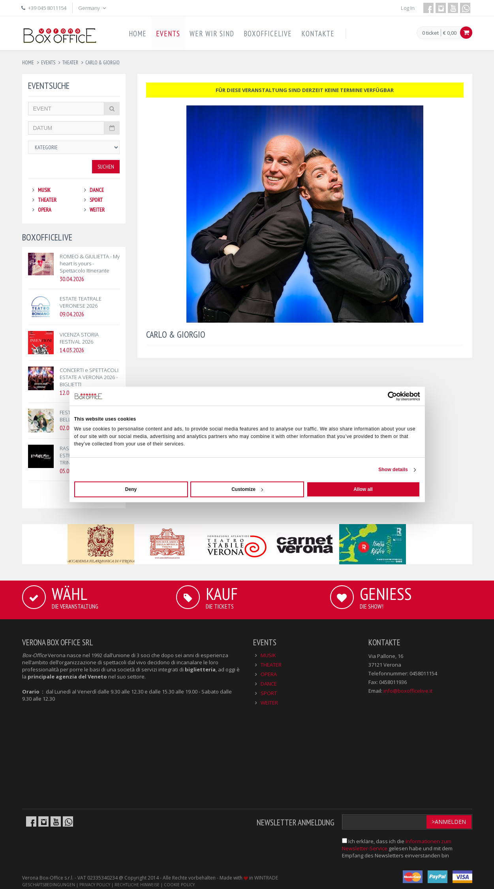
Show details (393, 469)
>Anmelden (449, 821)
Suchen (106, 166)
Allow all (363, 489)
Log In (408, 7)
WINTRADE (266, 877)
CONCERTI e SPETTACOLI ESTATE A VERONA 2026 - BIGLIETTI (89, 377)
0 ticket (430, 33)
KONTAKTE (317, 33)
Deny (131, 489)
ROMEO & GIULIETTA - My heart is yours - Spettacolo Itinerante (90, 263)
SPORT (96, 199)
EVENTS (168, 33)
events (48, 62)
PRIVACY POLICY (94, 884)
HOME (138, 33)
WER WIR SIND (212, 33)
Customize (247, 489)
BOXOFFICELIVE (268, 33)
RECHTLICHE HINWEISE (137, 884)
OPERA (44, 209)
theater (70, 62)
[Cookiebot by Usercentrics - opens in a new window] (385, 396)
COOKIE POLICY (179, 884)
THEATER (47, 199)
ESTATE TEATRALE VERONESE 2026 (80, 302)
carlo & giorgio (102, 62)
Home (28, 62)
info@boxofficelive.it (407, 690)
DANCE (97, 190)
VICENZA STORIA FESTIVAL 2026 (79, 338)
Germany (92, 7)
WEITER (97, 209)
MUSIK (44, 190)
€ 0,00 (449, 32)
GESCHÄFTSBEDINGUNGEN (48, 884)
